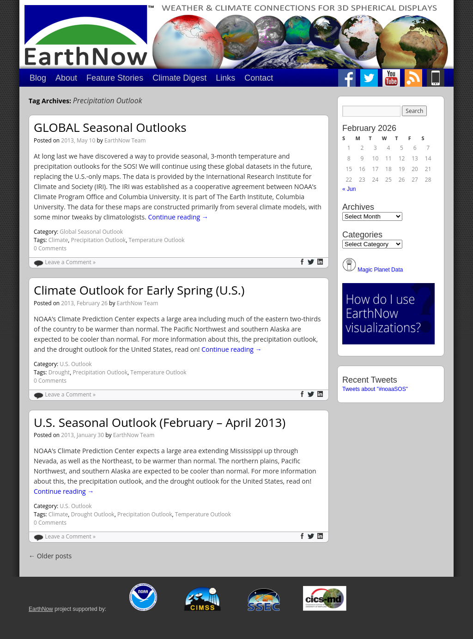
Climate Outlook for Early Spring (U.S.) (139, 290)
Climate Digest (179, 78)
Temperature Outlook (156, 240)
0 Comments (50, 248)
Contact (258, 78)
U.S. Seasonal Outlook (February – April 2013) (159, 422)
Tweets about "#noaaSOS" (375, 389)
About (66, 78)
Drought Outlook (92, 514)
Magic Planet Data (380, 269)
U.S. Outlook (76, 364)
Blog (38, 78)
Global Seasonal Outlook (91, 232)
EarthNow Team (125, 140)
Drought (59, 372)
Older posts (50, 555)
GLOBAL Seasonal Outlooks (110, 127)
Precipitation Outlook (98, 240)
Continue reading (178, 217)
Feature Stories (114, 78)
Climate (58, 240)
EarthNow (41, 609)
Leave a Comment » (70, 262)
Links (225, 78)
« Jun (349, 189)
